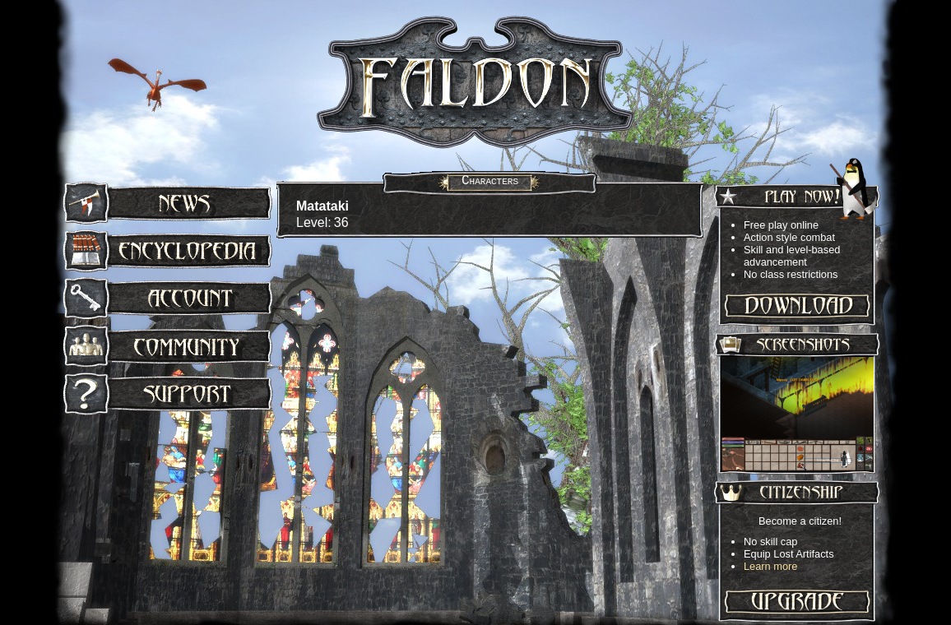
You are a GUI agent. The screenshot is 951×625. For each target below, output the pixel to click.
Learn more (770, 566)
